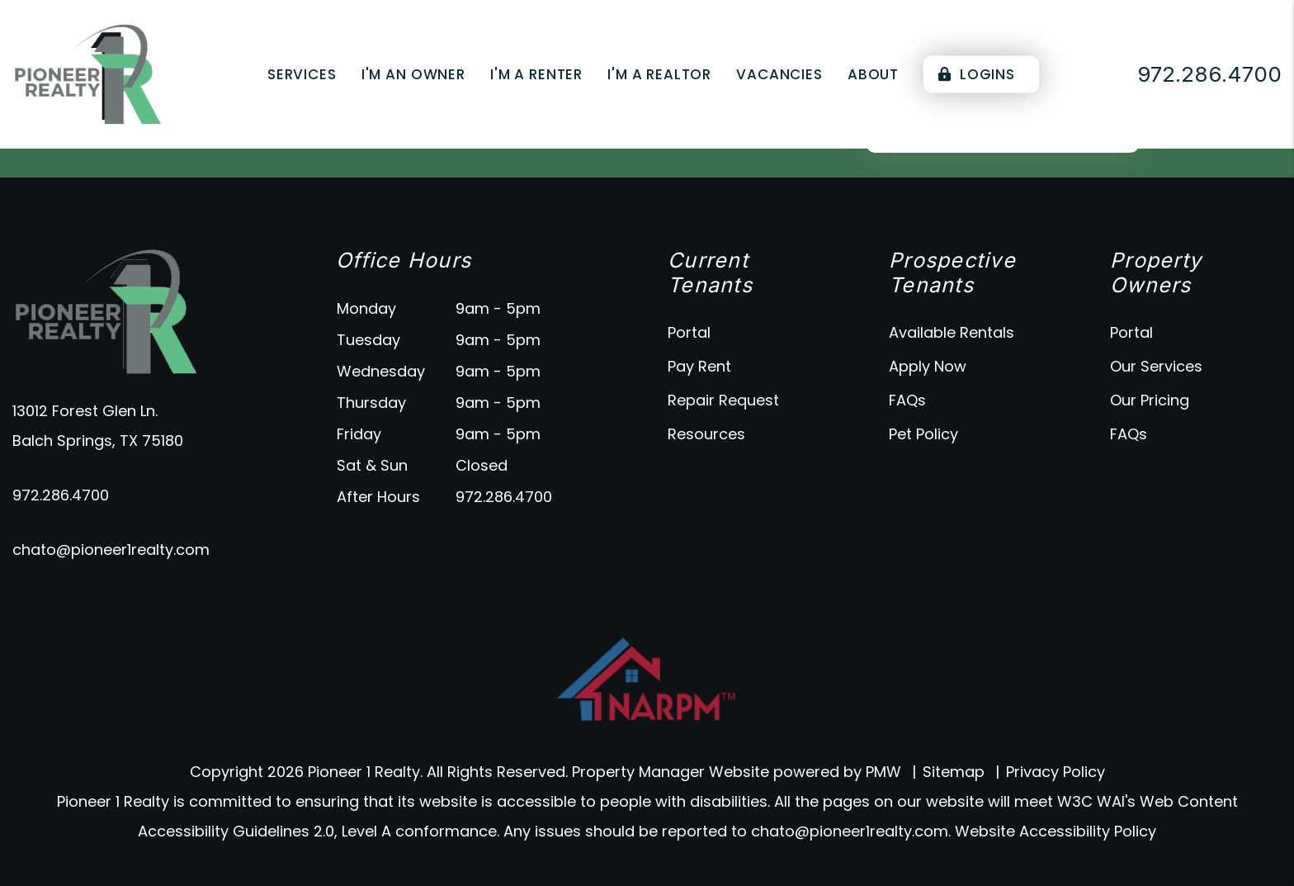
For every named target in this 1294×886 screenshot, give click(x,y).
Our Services (1156, 366)
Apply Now (927, 366)
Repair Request (723, 400)
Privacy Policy (1055, 771)
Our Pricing (1149, 400)
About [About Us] (873, 74)
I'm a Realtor (659, 74)
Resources (706, 434)
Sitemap (954, 771)
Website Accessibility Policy (1055, 831)
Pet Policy (923, 434)
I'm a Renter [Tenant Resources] (536, 74)
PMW (883, 771)
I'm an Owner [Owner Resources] (413, 74)
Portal (689, 332)
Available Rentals (951, 332)
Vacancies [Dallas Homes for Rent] (779, 74)
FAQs (907, 400)
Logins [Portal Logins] (976, 74)
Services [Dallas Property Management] (302, 74)
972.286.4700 (60, 495)
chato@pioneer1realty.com (111, 549)
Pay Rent (699, 366)
